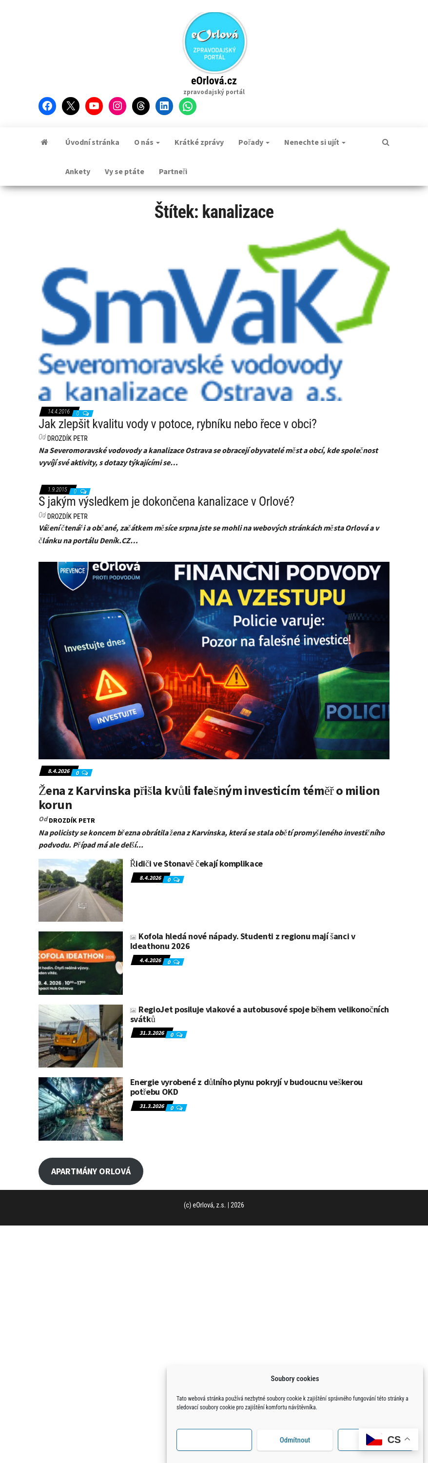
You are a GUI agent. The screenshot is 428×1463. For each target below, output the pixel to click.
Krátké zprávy (199, 142)
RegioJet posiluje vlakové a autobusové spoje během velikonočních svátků (259, 1014)
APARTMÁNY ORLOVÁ (91, 1171)
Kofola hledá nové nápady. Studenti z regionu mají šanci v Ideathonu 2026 (242, 940)
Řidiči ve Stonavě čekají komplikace (196, 863)
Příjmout (214, 1440)
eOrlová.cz (214, 81)
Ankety (77, 171)
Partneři (173, 171)
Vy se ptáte (124, 171)
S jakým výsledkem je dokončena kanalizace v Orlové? (166, 501)
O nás (147, 142)
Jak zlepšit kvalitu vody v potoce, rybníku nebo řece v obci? (177, 423)
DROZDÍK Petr (67, 438)
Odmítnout (295, 1440)
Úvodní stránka (92, 142)
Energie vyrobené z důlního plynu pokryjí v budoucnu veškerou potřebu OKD (246, 1086)
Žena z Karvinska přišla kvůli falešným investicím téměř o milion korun (209, 797)
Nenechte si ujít (315, 142)
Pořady (254, 142)
